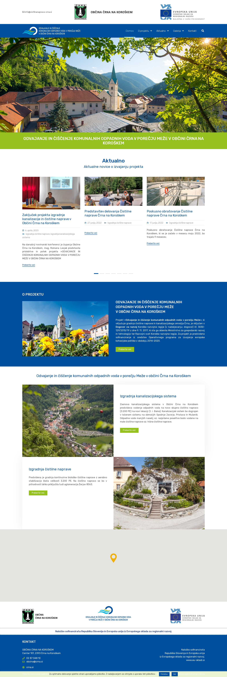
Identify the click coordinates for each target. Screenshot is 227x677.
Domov (130, 30)
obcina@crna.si (34, 661)
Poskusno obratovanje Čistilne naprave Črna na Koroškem (170, 213)
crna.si (30, 667)
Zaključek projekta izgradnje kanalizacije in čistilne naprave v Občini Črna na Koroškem (46, 219)
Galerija (177, 30)
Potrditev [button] (164, 674)
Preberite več (28, 265)
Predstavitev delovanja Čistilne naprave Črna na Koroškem (108, 213)
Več (174, 674)
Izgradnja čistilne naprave (38, 234)
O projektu (143, 30)
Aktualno (161, 30)
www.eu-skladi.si (195, 660)
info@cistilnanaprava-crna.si (38, 12)
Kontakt (192, 30)
